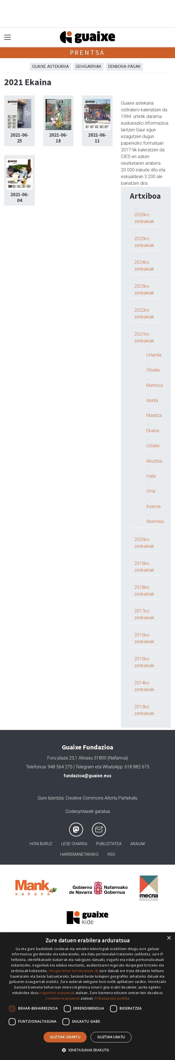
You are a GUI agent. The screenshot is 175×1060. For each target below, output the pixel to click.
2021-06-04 (19, 197)
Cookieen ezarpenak (63, 998)
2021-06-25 (19, 138)
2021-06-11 (97, 138)
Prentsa (87, 52)
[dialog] (87, 996)
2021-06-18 (58, 138)
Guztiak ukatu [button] (111, 1037)
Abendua (155, 521)
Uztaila (152, 445)
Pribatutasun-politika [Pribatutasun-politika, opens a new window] (112, 998)
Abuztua (154, 461)
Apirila (152, 400)
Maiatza (154, 415)
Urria (150, 491)
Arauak (137, 844)
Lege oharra (74, 844)
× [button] (169, 938)
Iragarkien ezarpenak (56, 992)
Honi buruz (41, 844)
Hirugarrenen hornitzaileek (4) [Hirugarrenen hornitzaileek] (73, 970)
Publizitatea (108, 844)
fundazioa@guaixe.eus (87, 775)
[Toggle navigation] (8, 37)
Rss (111, 854)
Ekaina (152, 430)
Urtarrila (153, 355)
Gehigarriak (88, 66)
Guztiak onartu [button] (65, 1037)
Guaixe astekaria (50, 66)
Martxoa (154, 385)
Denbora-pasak (124, 66)
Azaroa (153, 506)
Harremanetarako (79, 854)
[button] (87, 1050)
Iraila (151, 476)
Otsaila (153, 370)
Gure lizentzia (51, 798)
